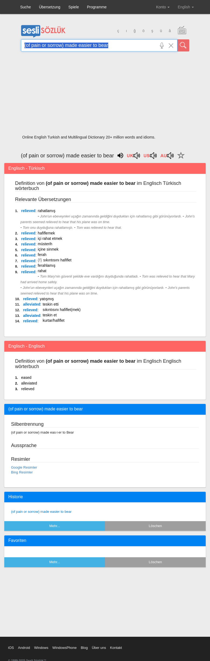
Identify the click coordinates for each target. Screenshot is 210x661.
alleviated (31, 304)
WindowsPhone (64, 648)
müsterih (45, 244)
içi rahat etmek (50, 238)
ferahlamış (46, 265)
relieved (28, 211)
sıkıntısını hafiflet (57, 260)
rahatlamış (46, 211)
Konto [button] (163, 7)
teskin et (50, 315)
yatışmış (47, 299)
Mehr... (54, 526)
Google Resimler (24, 467)
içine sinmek (48, 249)
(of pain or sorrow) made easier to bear (41, 512)
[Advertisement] (105, 95)
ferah (42, 254)
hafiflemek (46, 233)
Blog (84, 648)
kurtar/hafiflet (53, 320)
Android (24, 648)
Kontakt (116, 648)
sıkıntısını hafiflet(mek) (61, 309)
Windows (41, 648)
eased (26, 377)
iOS (11, 648)
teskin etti (50, 304)
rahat (42, 271)
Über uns (99, 648)
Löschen (155, 526)
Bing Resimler (22, 472)
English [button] (186, 7)
